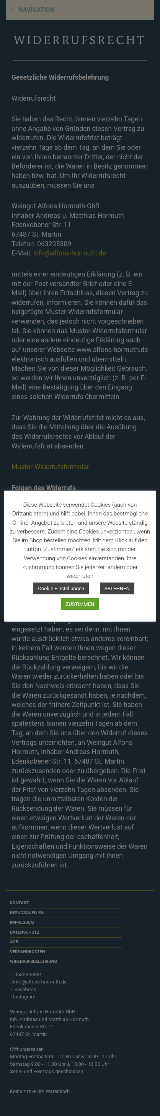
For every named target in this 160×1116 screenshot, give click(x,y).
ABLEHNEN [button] (117, 588)
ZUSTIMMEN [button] (80, 604)
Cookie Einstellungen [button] (61, 588)
